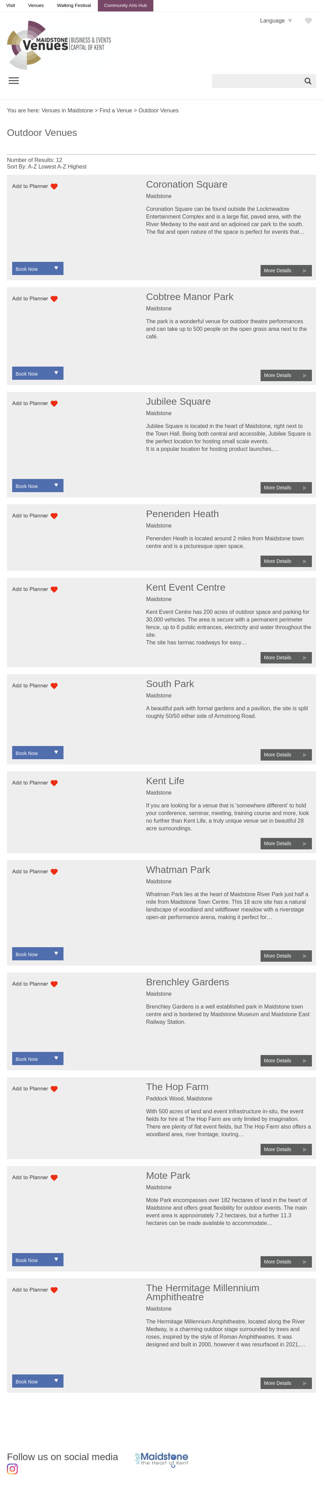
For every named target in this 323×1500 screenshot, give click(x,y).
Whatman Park (178, 869)
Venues (36, 5)
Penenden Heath (182, 513)
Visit (10, 5)
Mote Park (168, 1175)
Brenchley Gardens (187, 982)
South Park (170, 683)
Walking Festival (74, 5)
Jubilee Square (178, 401)
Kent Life (165, 780)
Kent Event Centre (186, 587)
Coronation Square (187, 184)
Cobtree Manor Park (189, 296)
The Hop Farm (177, 1086)
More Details (277, 270)
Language (272, 21)
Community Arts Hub (125, 5)
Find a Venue (116, 110)
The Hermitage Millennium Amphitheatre (203, 1292)
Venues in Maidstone (67, 110)
